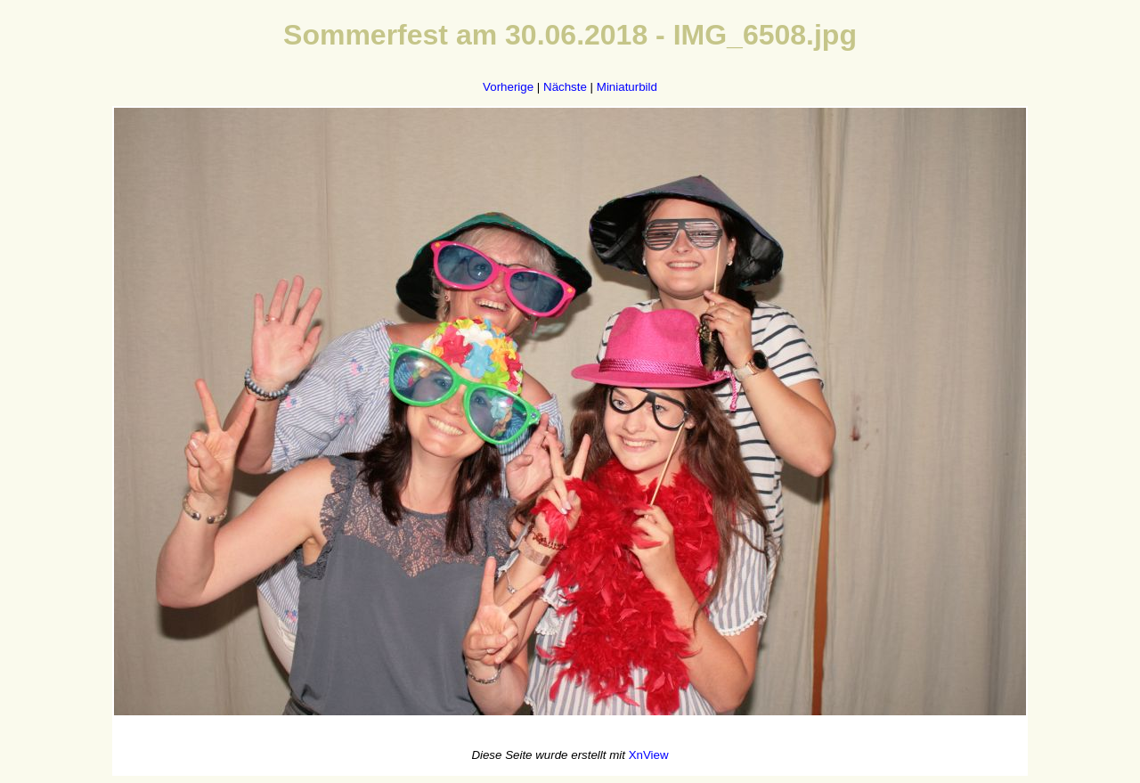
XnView (649, 755)
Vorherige (508, 87)
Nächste (565, 87)
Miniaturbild (627, 87)
